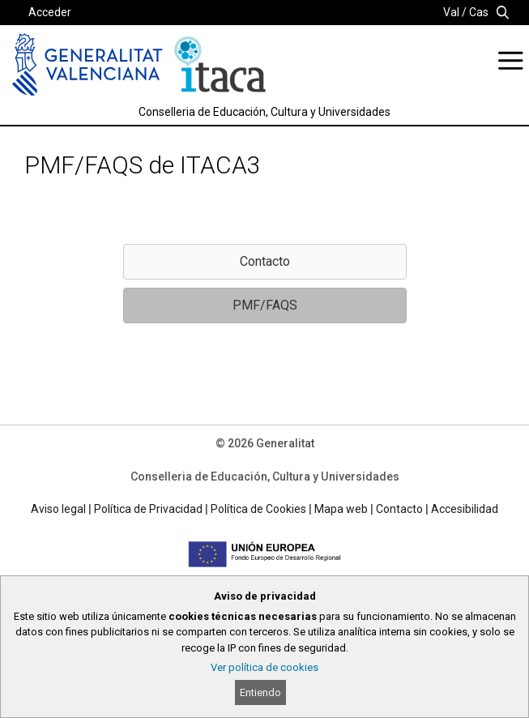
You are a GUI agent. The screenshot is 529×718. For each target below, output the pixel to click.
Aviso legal (58, 508)
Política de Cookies (258, 508)
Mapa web (341, 508)
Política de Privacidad (148, 508)
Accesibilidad (464, 508)
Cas (478, 12)
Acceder (49, 12)
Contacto (399, 508)
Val (451, 12)
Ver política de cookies (264, 667)
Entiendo (260, 692)
